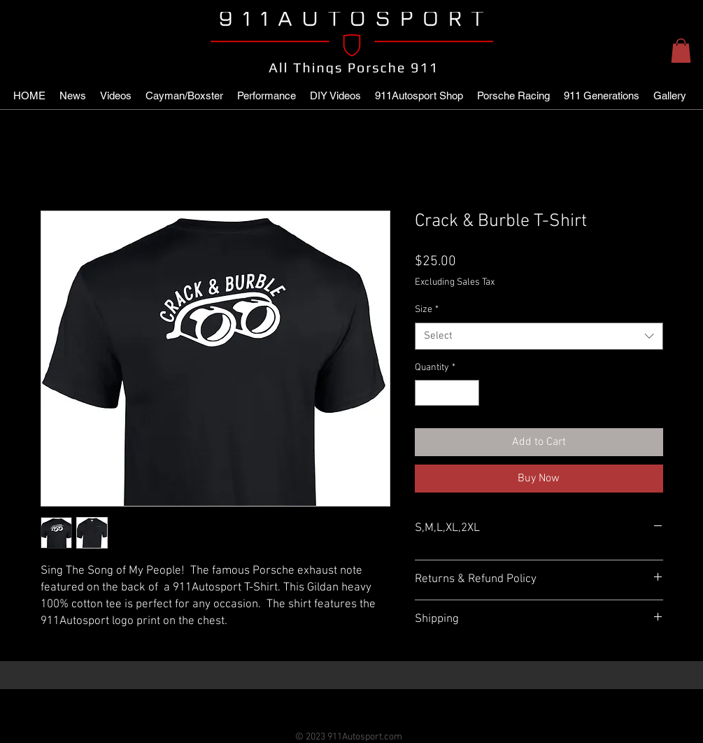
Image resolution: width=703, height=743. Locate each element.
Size (427, 310)
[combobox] (539, 336)
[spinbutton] (447, 393)
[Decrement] (425, 393)
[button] (681, 50)
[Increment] (468, 393)
